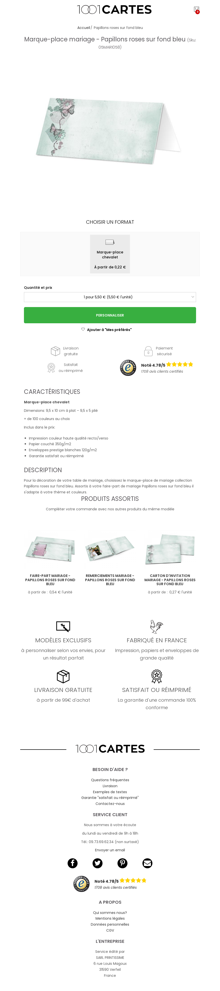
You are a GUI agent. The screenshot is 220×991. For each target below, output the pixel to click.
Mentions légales (110, 918)
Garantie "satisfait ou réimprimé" (110, 797)
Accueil (83, 27)
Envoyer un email (110, 850)
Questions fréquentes (110, 779)
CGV (110, 930)
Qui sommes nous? (110, 912)
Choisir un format (110, 222)
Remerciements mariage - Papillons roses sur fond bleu (110, 580)
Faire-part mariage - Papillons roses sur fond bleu (50, 580)
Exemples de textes (110, 791)
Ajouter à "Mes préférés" (106, 329)
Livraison (110, 785)
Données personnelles (110, 924)
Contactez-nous (110, 803)
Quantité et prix (38, 287)
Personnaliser (110, 315)
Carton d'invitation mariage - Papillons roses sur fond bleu (170, 580)
